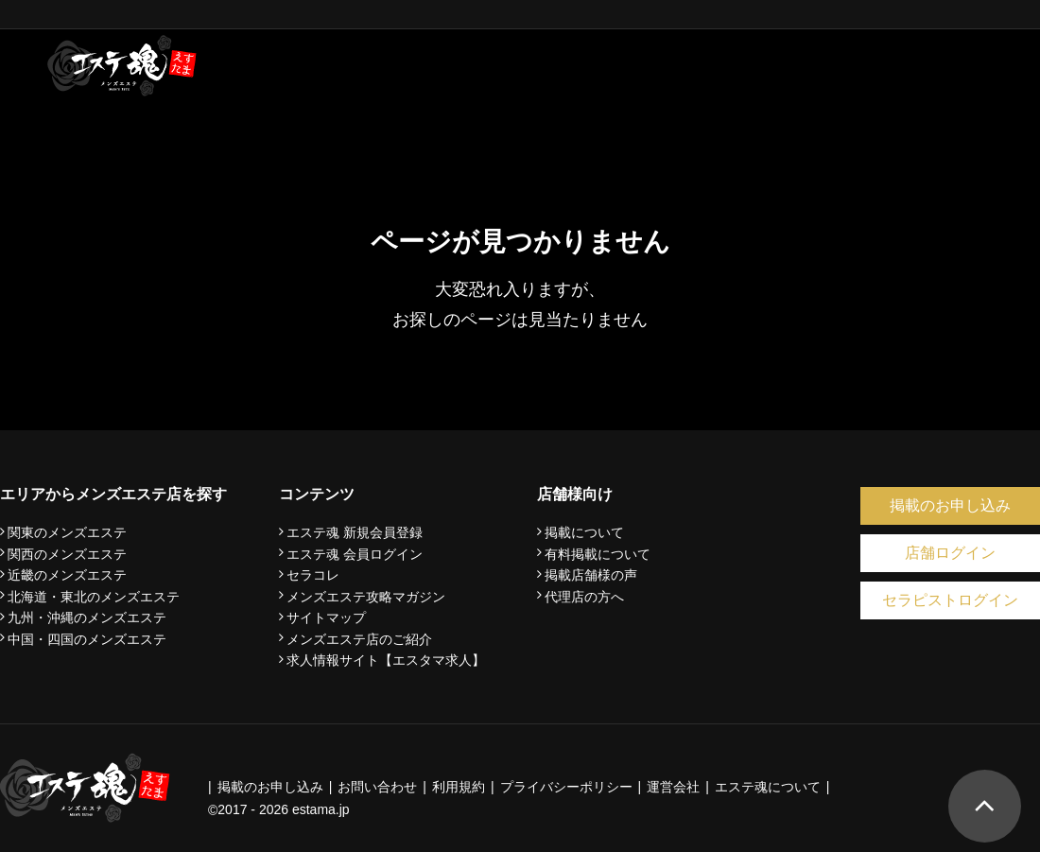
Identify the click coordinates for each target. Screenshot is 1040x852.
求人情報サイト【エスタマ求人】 (385, 660)
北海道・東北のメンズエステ (94, 596)
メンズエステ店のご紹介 (359, 639)
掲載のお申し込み (950, 505)
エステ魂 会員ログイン (354, 554)
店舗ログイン (950, 553)
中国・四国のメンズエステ (87, 639)
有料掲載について (597, 554)
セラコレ (312, 575)
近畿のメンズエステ (67, 575)
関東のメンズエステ (67, 532)
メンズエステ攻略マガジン (365, 596)
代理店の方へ (584, 596)
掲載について (584, 532)
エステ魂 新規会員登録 (354, 532)
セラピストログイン (950, 600)
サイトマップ (326, 617)
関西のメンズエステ (67, 554)
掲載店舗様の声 (591, 575)
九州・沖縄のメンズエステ (87, 617)
